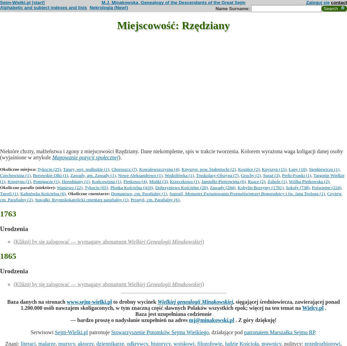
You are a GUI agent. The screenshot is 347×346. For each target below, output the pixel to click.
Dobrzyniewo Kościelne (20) (181, 187)
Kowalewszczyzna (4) (159, 169)
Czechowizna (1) (15, 175)
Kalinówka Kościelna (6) (43, 193)
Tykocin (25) (49, 169)
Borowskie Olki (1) (50, 175)
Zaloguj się (318, 2)
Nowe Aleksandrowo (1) (140, 175)
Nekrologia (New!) (108, 7)
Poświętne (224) (326, 187)
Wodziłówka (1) (179, 175)
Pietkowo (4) (135, 181)
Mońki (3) (158, 181)
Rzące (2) (256, 181)
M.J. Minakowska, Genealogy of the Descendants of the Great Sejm (173, 2)
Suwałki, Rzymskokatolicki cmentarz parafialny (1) (81, 199)
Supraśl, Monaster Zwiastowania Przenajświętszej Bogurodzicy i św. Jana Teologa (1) (247, 193)
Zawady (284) (223, 187)
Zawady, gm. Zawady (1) (93, 175)
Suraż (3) (271, 175)
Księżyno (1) (19, 181)
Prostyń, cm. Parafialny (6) (155, 199)
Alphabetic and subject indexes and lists (43, 7)
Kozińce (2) (249, 169)
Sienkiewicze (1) (324, 169)
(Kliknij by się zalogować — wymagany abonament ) (109, 242)
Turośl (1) (9, 193)
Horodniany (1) (76, 181)
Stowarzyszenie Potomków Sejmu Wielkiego (160, 332)
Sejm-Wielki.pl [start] (22, 2)
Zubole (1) (277, 181)
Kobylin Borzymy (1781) (261, 187)
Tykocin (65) (96, 187)
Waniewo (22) (70, 187)
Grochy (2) (251, 175)
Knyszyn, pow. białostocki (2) (209, 169)
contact (339, 2)
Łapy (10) (298, 169)
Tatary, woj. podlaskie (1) (86, 169)
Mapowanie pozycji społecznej (85, 157)
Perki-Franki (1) (296, 175)
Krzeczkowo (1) (184, 181)
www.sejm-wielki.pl (89, 302)
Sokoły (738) (298, 187)
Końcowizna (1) (106, 181)
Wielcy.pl (313, 308)
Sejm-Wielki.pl (71, 332)
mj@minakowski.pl (211, 320)
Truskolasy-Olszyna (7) (217, 175)
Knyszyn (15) (274, 169)
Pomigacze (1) (46, 181)
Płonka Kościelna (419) (131, 187)
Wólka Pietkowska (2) (309, 181)
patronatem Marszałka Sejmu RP (279, 332)
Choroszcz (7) (124, 169)
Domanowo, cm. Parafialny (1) (139, 193)
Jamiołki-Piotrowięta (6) (223, 181)
